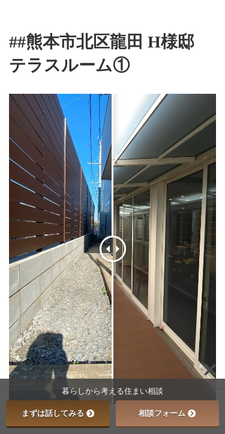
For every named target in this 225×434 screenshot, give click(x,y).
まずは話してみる (58, 413)
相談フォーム (167, 413)
